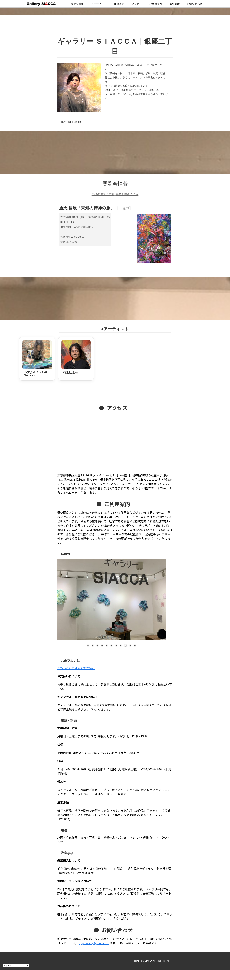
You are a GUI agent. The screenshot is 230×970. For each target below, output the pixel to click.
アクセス (137, 3)
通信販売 (119, 3)
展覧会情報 (77, 3)
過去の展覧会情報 (126, 194)
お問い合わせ (194, 3)
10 (130, 646)
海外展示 (175, 3)
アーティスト (98, 3)
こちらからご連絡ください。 (76, 668)
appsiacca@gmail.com (94, 943)
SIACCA (148, 961)
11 (135, 646)
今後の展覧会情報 (103, 194)
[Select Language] (16, 965)
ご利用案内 (155, 3)
